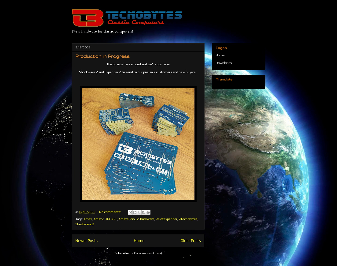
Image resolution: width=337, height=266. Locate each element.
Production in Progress (102, 56)
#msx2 (99, 219)
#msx (88, 219)
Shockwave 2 (84, 224)
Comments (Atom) (148, 253)
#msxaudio (127, 219)
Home (139, 240)
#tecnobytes (188, 219)
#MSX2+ (111, 219)
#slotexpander (166, 219)
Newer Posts (86, 240)
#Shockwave (145, 219)
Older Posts (191, 240)
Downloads (224, 63)
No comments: (110, 212)
